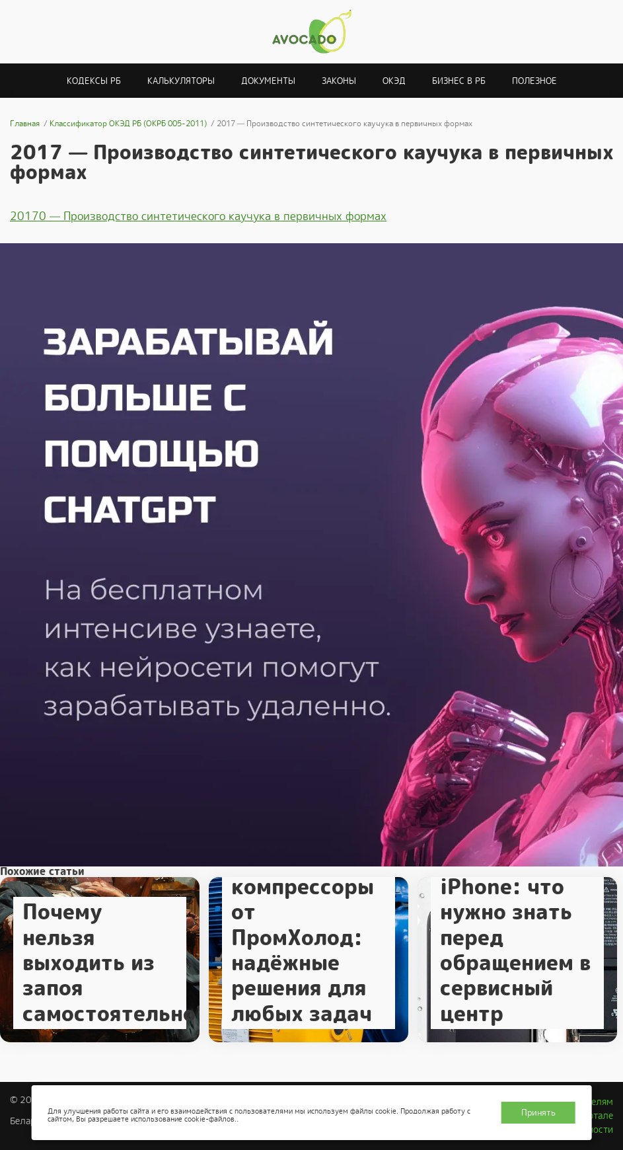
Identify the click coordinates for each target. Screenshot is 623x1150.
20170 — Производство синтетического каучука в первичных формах (198, 216)
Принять (538, 1112)
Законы (339, 81)
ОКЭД (394, 81)
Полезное (534, 81)
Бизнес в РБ (459, 81)
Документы (268, 81)
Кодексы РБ (94, 81)
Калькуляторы (181, 81)
